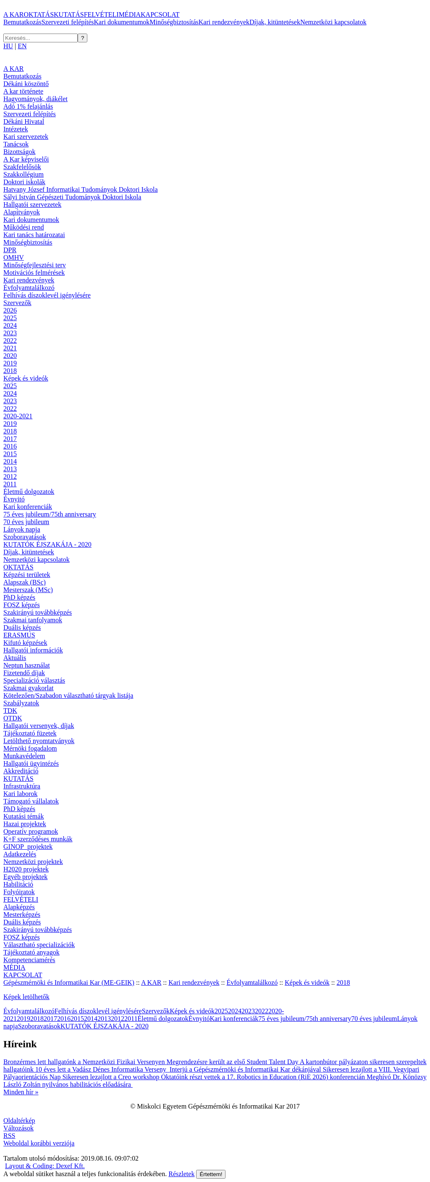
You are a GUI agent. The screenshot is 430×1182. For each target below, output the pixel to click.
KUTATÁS (69, 14)
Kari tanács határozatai (34, 234)
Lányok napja (21, 529)
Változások (18, 1128)
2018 (10, 370)
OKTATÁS (39, 14)
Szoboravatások (24, 536)
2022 (10, 340)
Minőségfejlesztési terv (34, 265)
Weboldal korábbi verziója (38, 1143)
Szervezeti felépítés (68, 22)
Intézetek (15, 129)
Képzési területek (26, 574)
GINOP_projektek (27, 846)
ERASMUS (19, 635)
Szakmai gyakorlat (28, 687)
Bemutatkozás (22, 22)
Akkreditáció (21, 771)
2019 (10, 363)
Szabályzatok (21, 703)
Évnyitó (14, 499)
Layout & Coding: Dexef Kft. (45, 1165)
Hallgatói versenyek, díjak (38, 725)
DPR (9, 249)
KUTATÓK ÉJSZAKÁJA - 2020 (47, 544)
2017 (10, 438)
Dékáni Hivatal (23, 121)
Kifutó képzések (25, 642)
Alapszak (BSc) (24, 582)
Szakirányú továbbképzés (37, 612)
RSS (9, 1135)
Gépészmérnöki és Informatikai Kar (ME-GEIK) (68, 982)
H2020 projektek (26, 869)
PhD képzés (19, 597)
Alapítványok (21, 212)
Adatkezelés (19, 854)
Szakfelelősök (22, 166)
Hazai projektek (24, 823)
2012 (10, 476)
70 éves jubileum (26, 521)
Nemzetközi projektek (33, 861)
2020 (10, 355)
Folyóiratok (19, 891)
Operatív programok (30, 831)
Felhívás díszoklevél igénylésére (47, 295)
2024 (10, 325)
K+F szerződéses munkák (38, 839)
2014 (10, 461)
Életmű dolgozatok (28, 491)
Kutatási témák (23, 816)
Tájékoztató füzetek (30, 733)
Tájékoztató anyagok (31, 952)
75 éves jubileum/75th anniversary (49, 514)
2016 (10, 446)
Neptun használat (26, 665)
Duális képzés (22, 627)
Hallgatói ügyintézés (31, 763)
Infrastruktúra (21, 786)
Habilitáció (18, 884)
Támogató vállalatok (31, 801)
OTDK (12, 718)
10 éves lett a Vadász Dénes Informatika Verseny (102, 1069)
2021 (10, 348)
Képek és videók (25, 378)
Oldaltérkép (19, 1120)
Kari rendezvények (224, 22)
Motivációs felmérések (34, 272)
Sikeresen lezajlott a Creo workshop (111, 1076)
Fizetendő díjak (24, 672)
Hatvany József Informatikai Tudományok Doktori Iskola (80, 189)
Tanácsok (16, 144)
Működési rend (23, 227)
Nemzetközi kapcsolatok (333, 22)
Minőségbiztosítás (173, 22)
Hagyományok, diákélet (35, 98)
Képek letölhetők (26, 996)
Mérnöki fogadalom (30, 748)
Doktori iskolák (24, 181)
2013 (10, 468)
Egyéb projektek (25, 876)
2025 (10, 317)
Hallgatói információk (33, 650)
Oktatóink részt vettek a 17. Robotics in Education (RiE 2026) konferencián (264, 1076)
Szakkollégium (23, 174)
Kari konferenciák (27, 506)
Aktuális (14, 657)
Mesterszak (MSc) (28, 589)
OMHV (13, 257)
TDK (10, 710)
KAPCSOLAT (160, 14)
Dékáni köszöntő (26, 83)
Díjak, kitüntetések (274, 22)
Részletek (181, 1173)
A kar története (23, 91)
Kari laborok (20, 793)
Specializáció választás (34, 680)
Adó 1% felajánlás (28, 106)
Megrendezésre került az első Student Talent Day (232, 1061)
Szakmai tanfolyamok (32, 620)
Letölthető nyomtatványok (38, 740)
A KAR (13, 14)
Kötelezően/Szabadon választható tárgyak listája (68, 695)
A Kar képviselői (26, 159)
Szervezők (17, 302)
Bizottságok (19, 151)
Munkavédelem (24, 755)
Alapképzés (19, 907)
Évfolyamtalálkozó (29, 287)
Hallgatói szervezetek (32, 204)
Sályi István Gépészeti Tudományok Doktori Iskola (72, 197)
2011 (9, 484)
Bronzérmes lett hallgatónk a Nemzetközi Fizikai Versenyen (84, 1061)
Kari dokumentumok (121, 22)
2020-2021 (17, 416)
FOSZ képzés (21, 604)
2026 (10, 310)
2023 (10, 333)
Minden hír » (21, 1092)
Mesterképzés (21, 914)
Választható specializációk (39, 944)
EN (22, 46)
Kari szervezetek (25, 136)
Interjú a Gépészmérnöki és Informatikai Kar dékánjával (246, 1069)
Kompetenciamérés (29, 959)
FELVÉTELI (101, 14)
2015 (10, 453)
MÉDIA (130, 14)
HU (8, 46)
